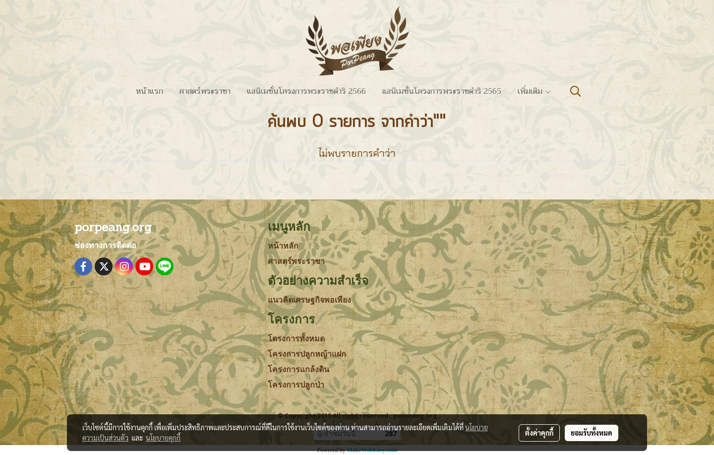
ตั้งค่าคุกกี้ (539, 432)
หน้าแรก (149, 91)
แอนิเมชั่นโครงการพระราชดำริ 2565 (441, 91)
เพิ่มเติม (535, 91)
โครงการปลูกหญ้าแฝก (307, 354)
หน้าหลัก (283, 246)
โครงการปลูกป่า (296, 385)
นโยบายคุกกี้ (163, 437)
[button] (576, 91)
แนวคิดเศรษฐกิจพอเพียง (309, 300)
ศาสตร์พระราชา (205, 91)
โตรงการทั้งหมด (296, 338)
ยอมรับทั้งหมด (591, 432)
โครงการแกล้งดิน (298, 369)
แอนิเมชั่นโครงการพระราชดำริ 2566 (306, 91)
